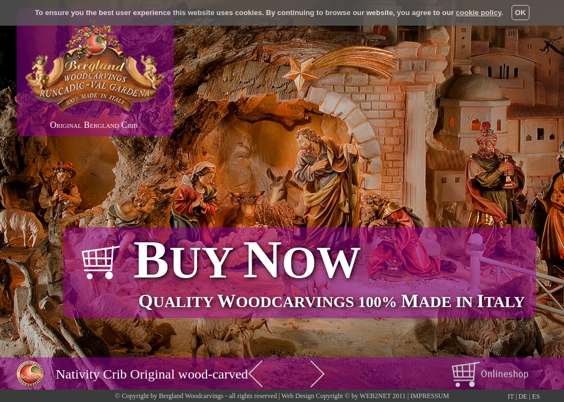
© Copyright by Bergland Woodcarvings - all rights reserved (196, 396)
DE (522, 396)
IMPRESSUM (430, 396)
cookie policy (478, 12)
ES (536, 396)
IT (511, 396)
